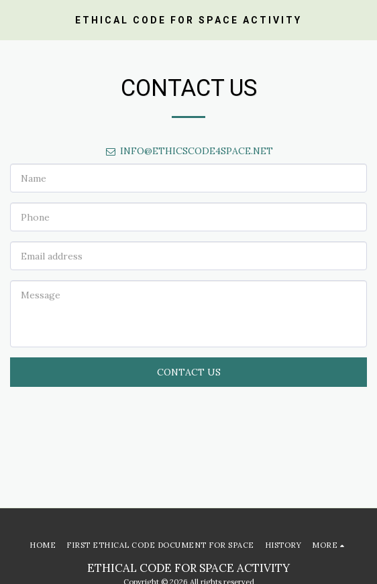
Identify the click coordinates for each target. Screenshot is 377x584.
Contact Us (189, 372)
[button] (14, 19)
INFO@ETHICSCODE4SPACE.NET (189, 151)
